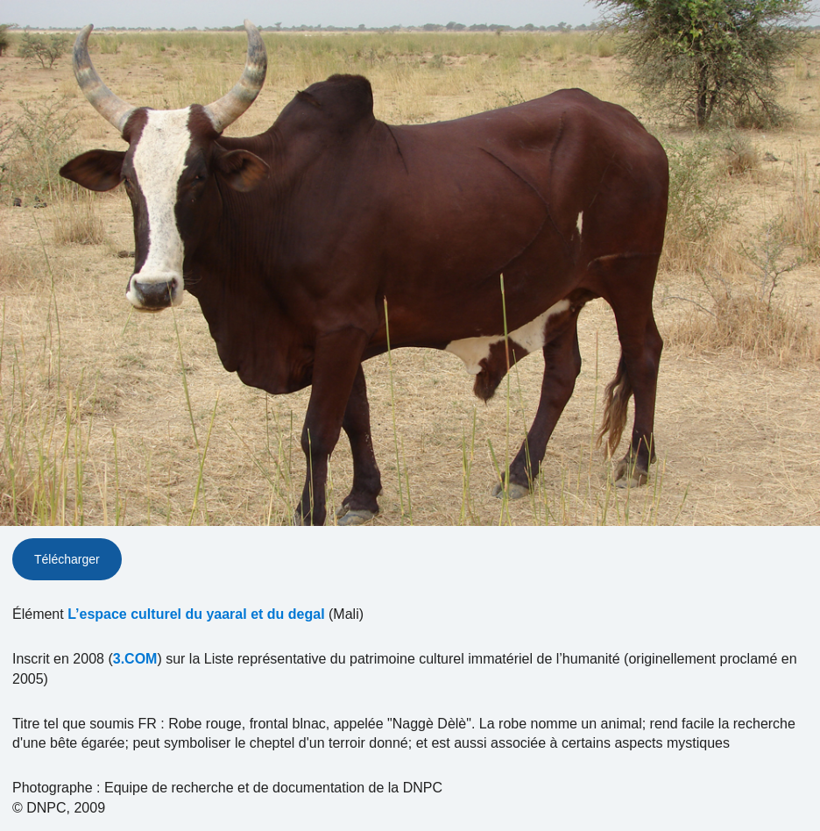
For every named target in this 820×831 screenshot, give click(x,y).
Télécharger (67, 559)
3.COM (135, 658)
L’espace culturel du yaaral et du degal (195, 614)
